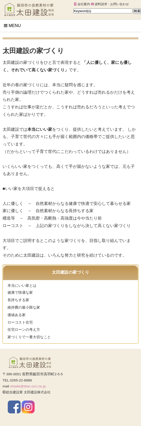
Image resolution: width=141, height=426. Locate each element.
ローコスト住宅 (20, 322)
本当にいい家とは (21, 286)
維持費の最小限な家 (23, 307)
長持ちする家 (18, 300)
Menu (12, 25)
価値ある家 (16, 315)
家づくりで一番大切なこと (29, 337)
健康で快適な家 (20, 292)
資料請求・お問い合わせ (110, 4)
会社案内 (82, 4)
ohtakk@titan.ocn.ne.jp (28, 386)
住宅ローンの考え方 (23, 330)
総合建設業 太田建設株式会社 (27, 392)
